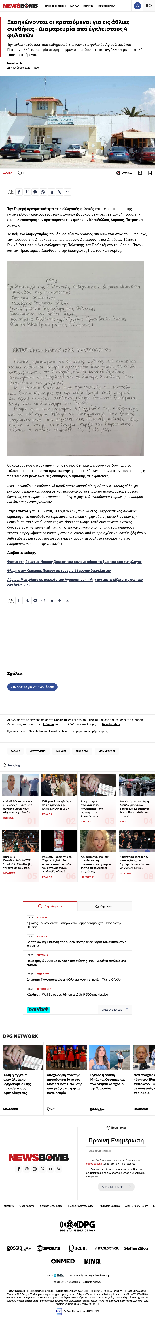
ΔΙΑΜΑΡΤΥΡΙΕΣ (106, 751)
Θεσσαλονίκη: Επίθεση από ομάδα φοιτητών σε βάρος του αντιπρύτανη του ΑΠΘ (76, 944)
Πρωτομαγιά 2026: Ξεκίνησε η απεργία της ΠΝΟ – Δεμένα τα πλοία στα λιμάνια (76, 963)
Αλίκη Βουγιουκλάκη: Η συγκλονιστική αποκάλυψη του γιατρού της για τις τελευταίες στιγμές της (96, 864)
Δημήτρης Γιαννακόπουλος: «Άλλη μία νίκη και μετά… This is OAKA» (74, 979)
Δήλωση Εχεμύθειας (51, 1206)
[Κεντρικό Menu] (149, 5)
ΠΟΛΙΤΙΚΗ (89, 6)
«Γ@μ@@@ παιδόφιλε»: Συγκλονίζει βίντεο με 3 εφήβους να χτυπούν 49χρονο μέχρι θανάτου (18, 806)
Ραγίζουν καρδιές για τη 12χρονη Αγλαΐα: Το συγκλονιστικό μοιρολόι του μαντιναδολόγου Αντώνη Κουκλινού (57, 864)
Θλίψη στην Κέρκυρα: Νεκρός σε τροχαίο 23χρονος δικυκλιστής (59, 571)
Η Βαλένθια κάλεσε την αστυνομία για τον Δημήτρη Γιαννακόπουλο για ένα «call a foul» (135, 862)
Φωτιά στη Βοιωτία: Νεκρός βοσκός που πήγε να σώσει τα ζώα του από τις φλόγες (74, 562)
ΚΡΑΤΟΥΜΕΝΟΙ (38, 751)
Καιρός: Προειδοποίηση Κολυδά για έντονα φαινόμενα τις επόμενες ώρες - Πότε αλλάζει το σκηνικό (134, 808)
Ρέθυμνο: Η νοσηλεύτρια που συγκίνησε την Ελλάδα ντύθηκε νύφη (57, 804)
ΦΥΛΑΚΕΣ (61, 751)
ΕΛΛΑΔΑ (75, 6)
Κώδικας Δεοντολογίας (81, 1206)
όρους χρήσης (94, 1163)
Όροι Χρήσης (27, 1206)
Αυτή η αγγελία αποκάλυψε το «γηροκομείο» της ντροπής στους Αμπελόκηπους (92, 808)
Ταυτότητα (8, 1206)
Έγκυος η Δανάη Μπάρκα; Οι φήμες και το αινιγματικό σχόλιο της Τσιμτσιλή (107, 1081)
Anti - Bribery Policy (136, 1206)
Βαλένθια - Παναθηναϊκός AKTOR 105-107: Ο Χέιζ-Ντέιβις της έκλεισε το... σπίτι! (17, 862)
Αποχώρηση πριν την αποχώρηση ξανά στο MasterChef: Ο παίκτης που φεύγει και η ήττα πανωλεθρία (64, 1084)
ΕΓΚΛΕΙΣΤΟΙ (82, 751)
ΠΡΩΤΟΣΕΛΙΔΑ (106, 6)
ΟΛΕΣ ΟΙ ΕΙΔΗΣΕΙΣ (55, 6)
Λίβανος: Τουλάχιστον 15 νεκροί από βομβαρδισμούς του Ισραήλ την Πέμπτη (74, 925)
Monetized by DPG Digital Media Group (89, 1275)
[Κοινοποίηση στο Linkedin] (51, 192)
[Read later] (150, 173)
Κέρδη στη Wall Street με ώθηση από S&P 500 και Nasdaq (67, 994)
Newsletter (36, 731)
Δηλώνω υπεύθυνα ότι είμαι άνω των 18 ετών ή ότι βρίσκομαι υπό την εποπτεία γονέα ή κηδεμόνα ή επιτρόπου (115, 1173)
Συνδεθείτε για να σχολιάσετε (32, 687)
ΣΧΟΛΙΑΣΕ (124, 173)
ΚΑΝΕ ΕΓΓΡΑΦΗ (116, 1187)
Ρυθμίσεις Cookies (109, 1206)
